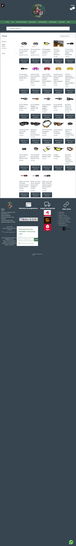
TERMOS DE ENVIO (62, 215)
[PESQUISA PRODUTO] (37, 28)
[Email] (26, 239)
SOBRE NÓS (61, 212)
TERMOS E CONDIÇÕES (63, 217)
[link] (72, 8)
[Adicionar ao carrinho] (24, 60)
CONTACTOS (61, 214)
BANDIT (4, 46)
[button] (42, 22)
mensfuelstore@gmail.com (9, 232)
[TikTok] (2, 5)
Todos (3, 44)
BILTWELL (4, 48)
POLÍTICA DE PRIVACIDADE (64, 218)
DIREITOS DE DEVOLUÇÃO (64, 222)
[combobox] (67, 36)
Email (20, 236)
